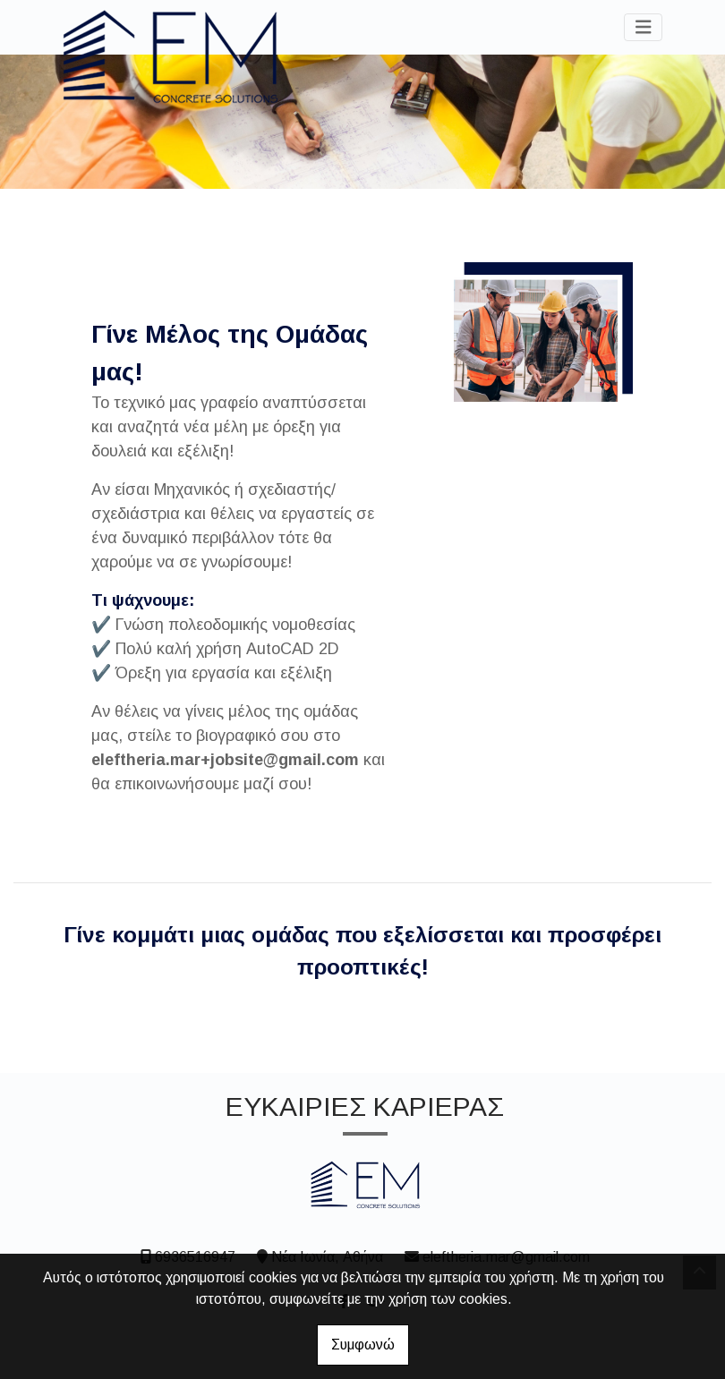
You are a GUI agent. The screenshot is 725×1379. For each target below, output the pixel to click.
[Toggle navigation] (643, 27)
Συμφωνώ (363, 1344)
